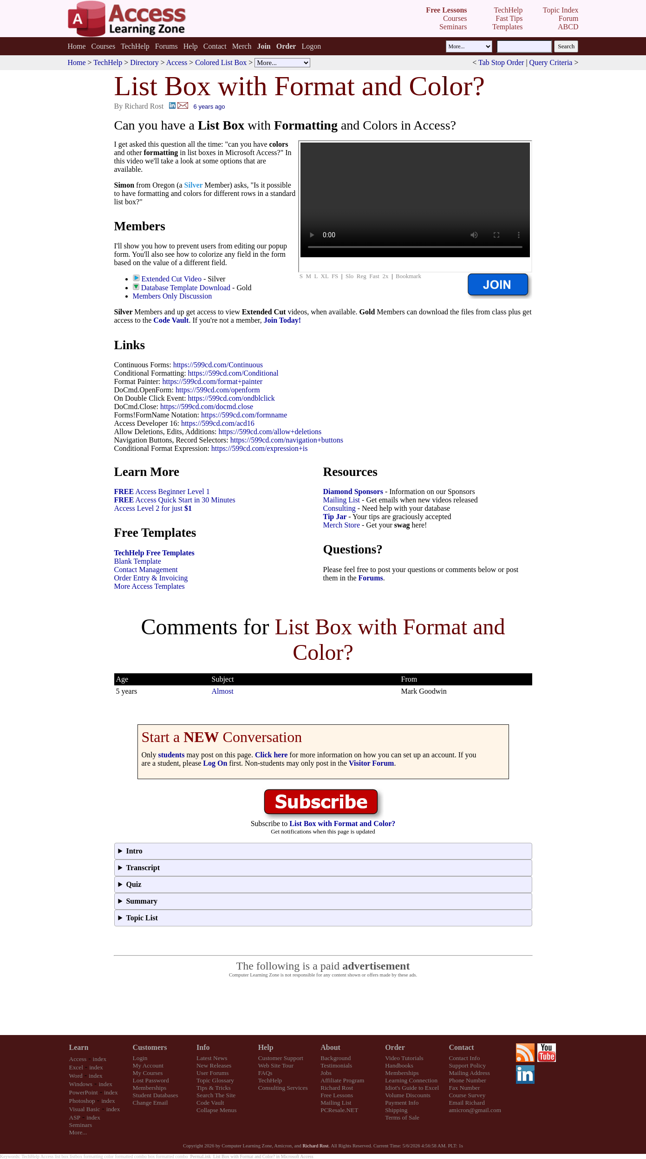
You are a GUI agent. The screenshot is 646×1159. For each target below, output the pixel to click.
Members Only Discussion (172, 296)
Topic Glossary (215, 1080)
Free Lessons (336, 1095)
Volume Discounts (408, 1095)
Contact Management (146, 569)
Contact (215, 46)
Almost (223, 691)
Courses (103, 46)
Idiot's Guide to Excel (412, 1087)
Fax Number (464, 1087)
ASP (74, 1117)
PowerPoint (83, 1092)
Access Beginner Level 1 (162, 491)
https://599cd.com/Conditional (233, 373)
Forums (166, 46)
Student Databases (155, 1095)
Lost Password (151, 1080)
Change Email (150, 1102)
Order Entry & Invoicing (151, 578)
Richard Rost (336, 1087)
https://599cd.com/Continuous (218, 365)
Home (76, 46)
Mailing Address (469, 1072)
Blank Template (137, 561)
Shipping (396, 1110)
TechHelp (135, 46)
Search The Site (215, 1095)
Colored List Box (221, 62)
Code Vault (171, 320)
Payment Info (401, 1102)
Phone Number (467, 1080)
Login (140, 1058)
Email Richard (466, 1102)
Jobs (326, 1072)
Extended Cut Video (172, 279)
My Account (148, 1065)
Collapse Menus (216, 1110)
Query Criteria (551, 62)
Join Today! (282, 320)
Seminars (80, 1124)
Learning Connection (411, 1080)
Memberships (150, 1087)
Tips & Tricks (213, 1087)
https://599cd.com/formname (244, 415)
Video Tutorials (404, 1058)
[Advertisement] (323, 1007)
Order (395, 1047)
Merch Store (341, 525)
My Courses (148, 1072)
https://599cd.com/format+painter (212, 381)
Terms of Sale (402, 1117)
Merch (242, 46)
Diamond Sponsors (353, 491)
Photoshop (82, 1100)
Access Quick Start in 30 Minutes (174, 500)
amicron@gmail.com (475, 1110)
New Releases (213, 1065)
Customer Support (280, 1058)
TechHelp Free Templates (154, 553)
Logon (311, 46)
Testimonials (336, 1065)
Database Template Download (185, 288)
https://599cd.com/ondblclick (231, 398)
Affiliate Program (342, 1080)
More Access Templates (149, 586)
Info (202, 1047)
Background (335, 1058)
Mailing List (341, 500)
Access (176, 62)
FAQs (265, 1072)
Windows (81, 1084)
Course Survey (467, 1095)
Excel (76, 1067)
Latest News (211, 1058)
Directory (144, 62)
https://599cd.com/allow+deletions (269, 432)
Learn (79, 1047)
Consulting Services (283, 1087)
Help (190, 46)
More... (78, 1132)
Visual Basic (84, 1109)
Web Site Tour (276, 1065)
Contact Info (464, 1058)
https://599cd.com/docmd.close (206, 406)
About (330, 1047)
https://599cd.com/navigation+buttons (286, 440)
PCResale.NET (339, 1110)
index (100, 1058)
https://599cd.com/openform (218, 390)
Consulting (339, 508)
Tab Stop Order (501, 62)
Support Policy (467, 1065)
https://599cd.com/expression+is (259, 448)
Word (76, 1075)
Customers (150, 1047)
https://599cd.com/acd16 (217, 423)
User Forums (212, 1072)
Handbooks (399, 1065)
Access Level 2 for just (153, 508)
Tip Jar (335, 517)
